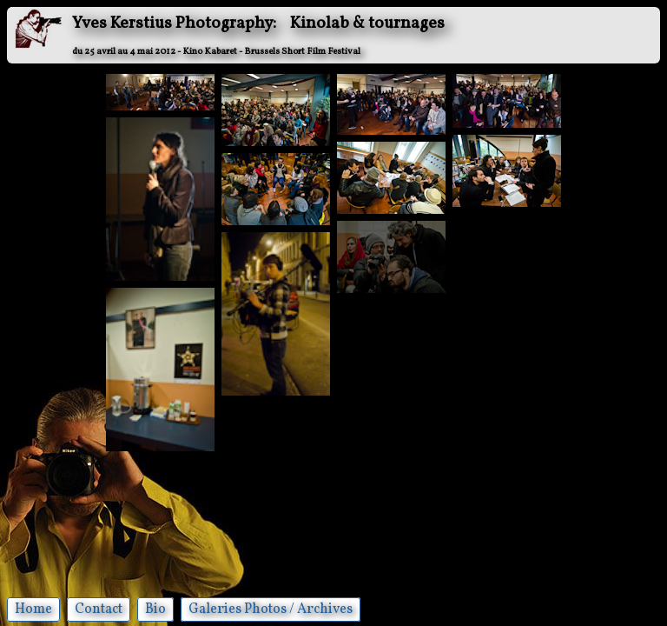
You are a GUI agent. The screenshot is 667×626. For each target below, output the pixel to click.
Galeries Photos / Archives (270, 609)
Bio (155, 609)
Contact (98, 609)
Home (33, 609)
